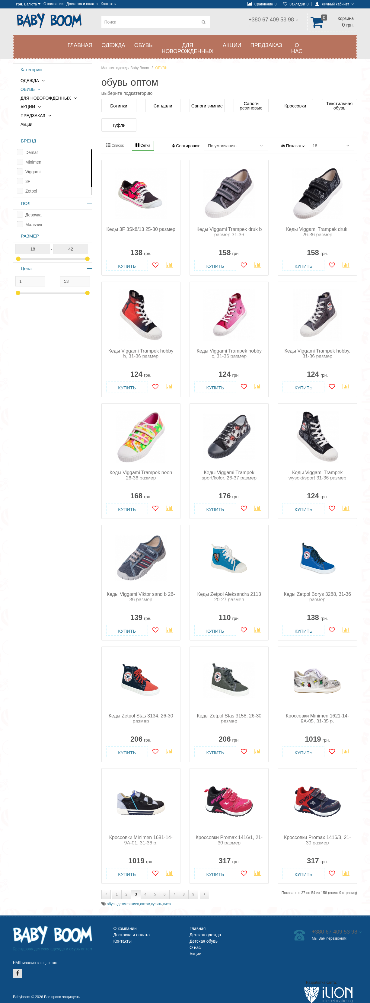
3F (27, 181)
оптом (145, 904)
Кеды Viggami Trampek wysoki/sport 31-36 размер (317, 475)
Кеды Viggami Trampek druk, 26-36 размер (317, 232)
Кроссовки (295, 105)
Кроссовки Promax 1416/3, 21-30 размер (317, 840)
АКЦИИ (232, 45)
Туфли (119, 125)
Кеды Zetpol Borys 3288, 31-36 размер (317, 597)
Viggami (32, 171)
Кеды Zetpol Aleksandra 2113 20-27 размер (229, 597)
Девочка (33, 214)
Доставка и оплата (82, 4)
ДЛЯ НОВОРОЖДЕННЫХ (187, 48)
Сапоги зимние (207, 105)
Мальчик (33, 224)
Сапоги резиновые (251, 105)
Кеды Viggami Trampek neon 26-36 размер (141, 475)
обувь (111, 904)
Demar (31, 152)
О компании (53, 4)
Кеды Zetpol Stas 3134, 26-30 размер (141, 718)
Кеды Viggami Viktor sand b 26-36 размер (141, 597)
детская (123, 904)
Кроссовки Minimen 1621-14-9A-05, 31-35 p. (317, 718)
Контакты (108, 4)
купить (156, 904)
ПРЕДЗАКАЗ (266, 45)
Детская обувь (204, 941)
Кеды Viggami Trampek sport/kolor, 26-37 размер (229, 475)
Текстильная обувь (339, 105)
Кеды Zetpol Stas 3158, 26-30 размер (229, 718)
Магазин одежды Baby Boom (125, 68)
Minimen (33, 162)
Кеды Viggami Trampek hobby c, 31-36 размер (229, 353)
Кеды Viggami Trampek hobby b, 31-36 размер (140, 353)
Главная (80, 45)
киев (135, 904)
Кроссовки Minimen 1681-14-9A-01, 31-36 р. (141, 840)
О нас (297, 48)
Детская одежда (205, 934)
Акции (26, 124)
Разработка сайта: (321, 982)
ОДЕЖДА (113, 45)
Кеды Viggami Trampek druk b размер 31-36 (229, 232)
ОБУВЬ (143, 45)
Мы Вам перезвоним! (269, 26)
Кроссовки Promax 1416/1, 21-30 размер (229, 840)
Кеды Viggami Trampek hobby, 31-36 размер (317, 353)
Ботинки (118, 105)
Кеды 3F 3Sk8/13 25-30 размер (140, 229)
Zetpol (31, 191)
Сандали (163, 105)
